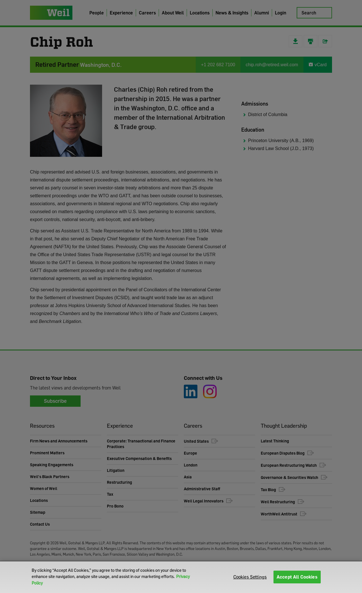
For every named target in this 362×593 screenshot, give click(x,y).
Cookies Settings (250, 577)
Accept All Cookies (297, 577)
